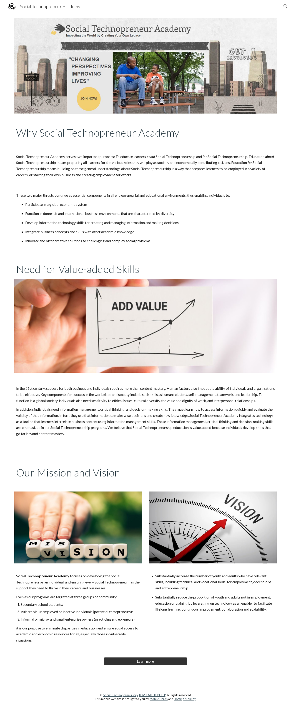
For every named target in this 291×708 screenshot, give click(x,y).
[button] (285, 6)
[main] (145, 133)
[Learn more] (145, 661)
